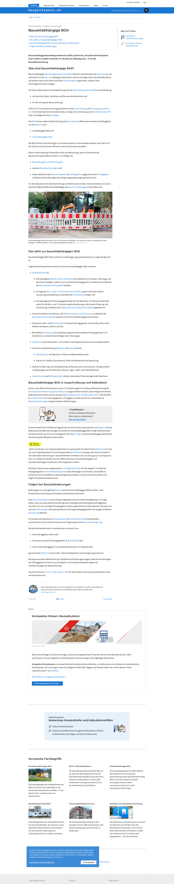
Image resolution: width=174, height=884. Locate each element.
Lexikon (33, 5)
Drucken (60, 599)
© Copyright (108, 599)
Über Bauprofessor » (48, 592)
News (96, 5)
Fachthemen (84, 5)
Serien (105, 5)
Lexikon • (31, 17)
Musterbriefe (49, 5)
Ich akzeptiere (88, 862)
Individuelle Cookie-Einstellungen (41, 862)
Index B (37, 17)
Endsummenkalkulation (62, 726)
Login (144, 2)
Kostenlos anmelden (133, 2)
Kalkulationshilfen (66, 5)
